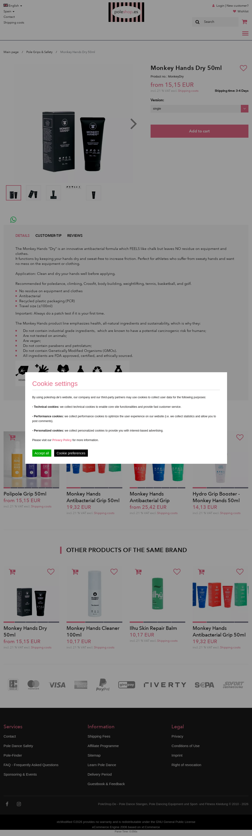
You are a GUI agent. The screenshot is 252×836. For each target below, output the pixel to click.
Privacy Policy (61, 440)
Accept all (42, 453)
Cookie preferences (71, 453)
